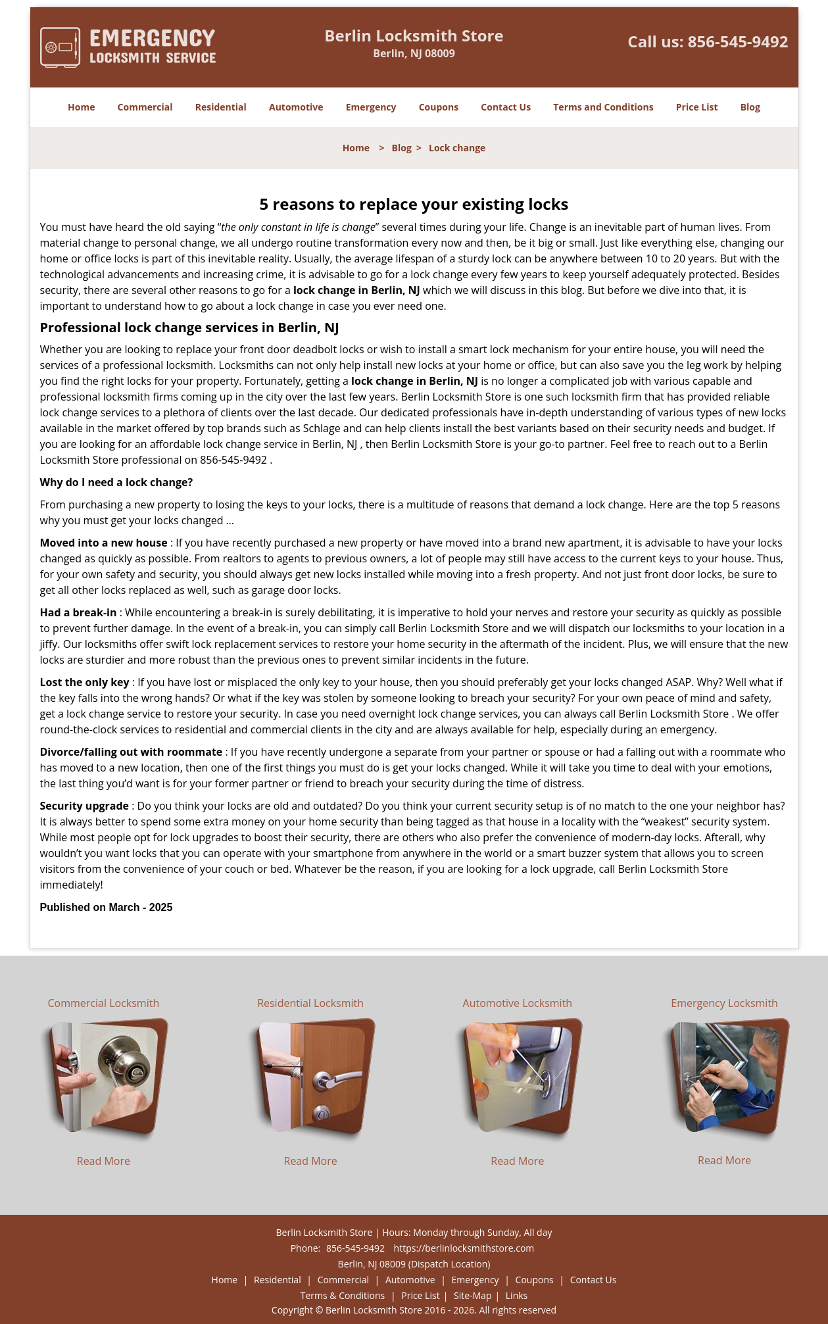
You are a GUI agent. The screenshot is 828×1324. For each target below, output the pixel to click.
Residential (221, 107)
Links (516, 1295)
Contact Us (506, 107)
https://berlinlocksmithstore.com (464, 1248)
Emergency (371, 107)
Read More (103, 1161)
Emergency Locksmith (724, 1003)
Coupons (438, 107)
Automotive (296, 107)
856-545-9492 (738, 41)
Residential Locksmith (310, 1003)
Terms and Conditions (603, 107)
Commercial (145, 107)
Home (81, 107)
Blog (750, 107)
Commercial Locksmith (104, 1003)
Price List (697, 107)
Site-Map (473, 1295)
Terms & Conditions (343, 1295)
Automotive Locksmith (518, 1003)
